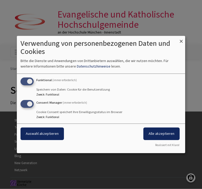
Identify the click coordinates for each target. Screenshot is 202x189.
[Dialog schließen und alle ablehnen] (181, 39)
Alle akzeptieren (161, 133)
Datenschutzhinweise (93, 66)
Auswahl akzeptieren (42, 133)
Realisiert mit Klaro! (167, 145)
